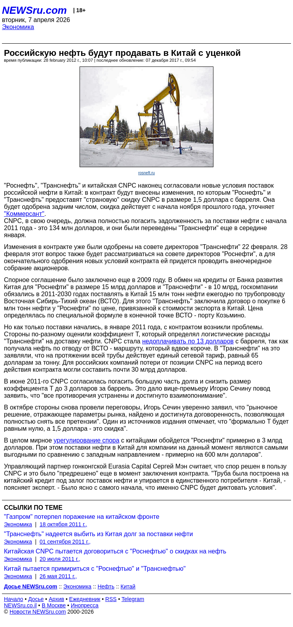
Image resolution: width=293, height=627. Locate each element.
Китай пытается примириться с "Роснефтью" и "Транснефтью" (94, 568)
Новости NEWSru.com (37, 612)
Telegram (133, 599)
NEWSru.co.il (20, 605)
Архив (56, 599)
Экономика (18, 27)
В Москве (54, 605)
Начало (13, 599)
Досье (36, 599)
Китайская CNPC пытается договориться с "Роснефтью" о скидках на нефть (115, 551)
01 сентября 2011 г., (65, 541)
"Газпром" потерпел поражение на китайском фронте (81, 516)
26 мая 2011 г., (58, 576)
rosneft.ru (146, 173)
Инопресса (85, 605)
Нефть (106, 586)
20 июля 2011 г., (60, 559)
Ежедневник (84, 599)
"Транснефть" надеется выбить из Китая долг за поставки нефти (98, 534)
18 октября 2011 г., (63, 524)
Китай (128, 586)
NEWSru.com (34, 10)
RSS (111, 599)
